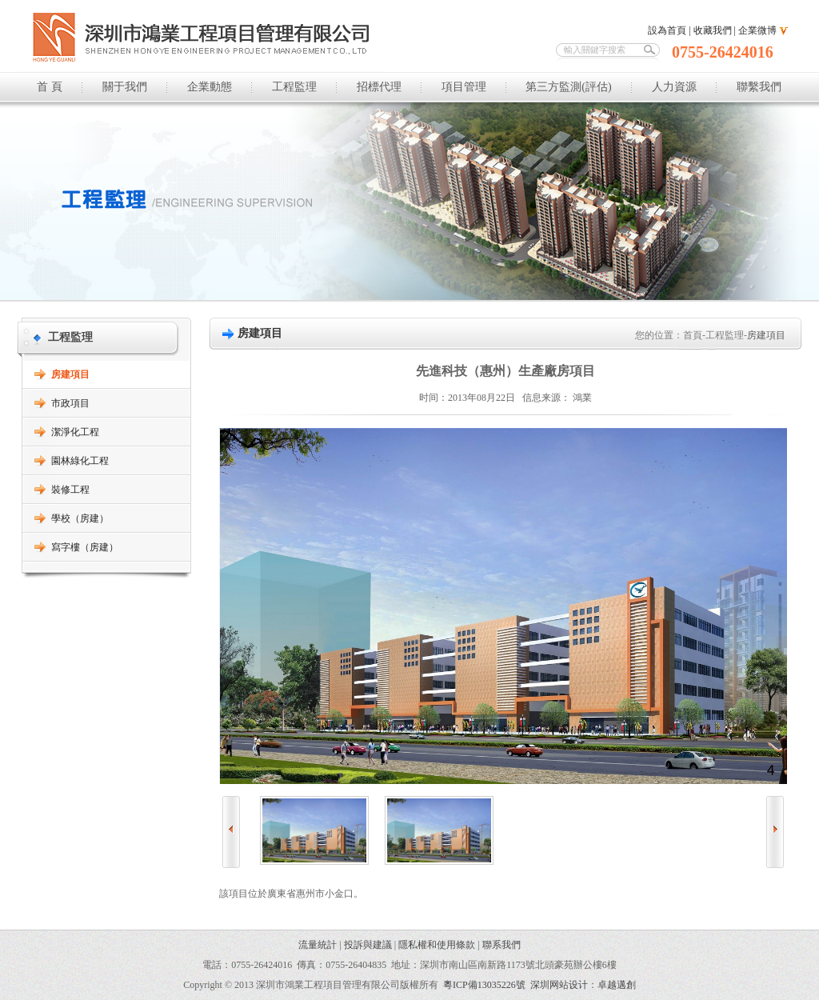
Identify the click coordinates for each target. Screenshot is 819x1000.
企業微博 (757, 30)
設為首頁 (667, 30)
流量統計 (317, 944)
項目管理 (463, 87)
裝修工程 (70, 489)
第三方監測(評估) (568, 87)
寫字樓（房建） (84, 547)
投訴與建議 (368, 944)
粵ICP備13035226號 (484, 984)
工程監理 (294, 87)
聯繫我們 (759, 87)
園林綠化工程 (80, 460)
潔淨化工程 (75, 432)
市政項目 (70, 403)
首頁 (692, 335)
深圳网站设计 (559, 984)
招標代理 (379, 87)
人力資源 (674, 87)
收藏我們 (712, 30)
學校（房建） (80, 518)
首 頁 (49, 87)
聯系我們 (501, 944)
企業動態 (209, 87)
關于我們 (124, 87)
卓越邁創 (616, 984)
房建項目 (70, 374)
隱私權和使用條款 (436, 944)
